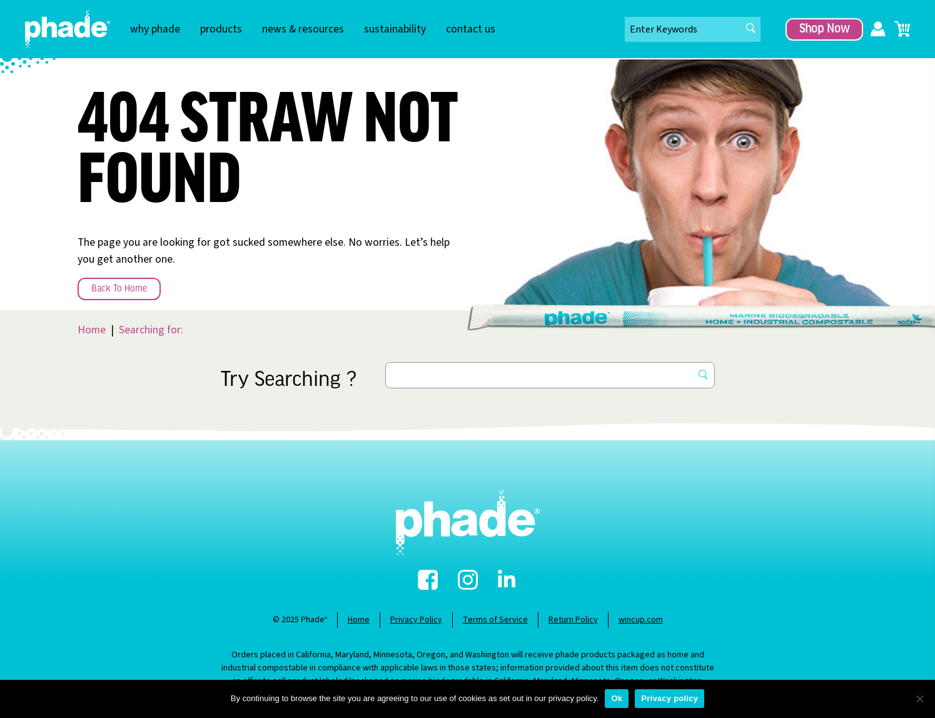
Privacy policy (669, 698)
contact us (470, 29)
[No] (919, 698)
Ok (616, 698)
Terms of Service (495, 620)
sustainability (395, 29)
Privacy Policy (416, 620)
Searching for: (151, 330)
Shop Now (824, 29)
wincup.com (641, 620)
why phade (155, 29)
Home (92, 330)
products (221, 29)
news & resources (303, 29)
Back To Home (119, 289)
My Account (878, 29)
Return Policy (573, 620)
